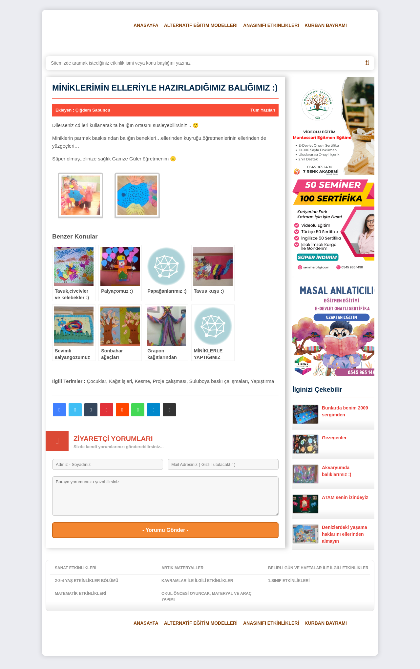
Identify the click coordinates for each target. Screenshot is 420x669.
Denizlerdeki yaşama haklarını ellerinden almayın (329, 534)
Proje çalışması (170, 381)
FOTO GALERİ (252, 41)
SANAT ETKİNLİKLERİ (75, 568)
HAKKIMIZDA (319, 41)
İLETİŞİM (350, 41)
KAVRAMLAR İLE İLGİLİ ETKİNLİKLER (197, 580)
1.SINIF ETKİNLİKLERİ (289, 580)
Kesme (142, 381)
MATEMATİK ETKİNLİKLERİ (80, 593)
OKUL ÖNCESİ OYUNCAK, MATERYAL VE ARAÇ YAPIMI (206, 596)
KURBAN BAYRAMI (325, 25)
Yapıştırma (262, 381)
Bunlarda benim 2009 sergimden (330, 414)
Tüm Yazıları (262, 110)
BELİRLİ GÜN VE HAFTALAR (161, 41)
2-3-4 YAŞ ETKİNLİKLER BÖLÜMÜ (86, 580)
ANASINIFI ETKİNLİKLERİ (271, 25)
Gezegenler (319, 444)
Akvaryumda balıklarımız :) (321, 474)
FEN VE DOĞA (214, 41)
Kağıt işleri (120, 381)
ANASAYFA (146, 25)
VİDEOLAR (287, 41)
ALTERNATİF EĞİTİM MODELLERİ (201, 25)
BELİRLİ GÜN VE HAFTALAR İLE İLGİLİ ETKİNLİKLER (318, 568)
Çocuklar (96, 381)
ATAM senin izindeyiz (330, 504)
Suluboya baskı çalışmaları (218, 381)
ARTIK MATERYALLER (182, 568)
